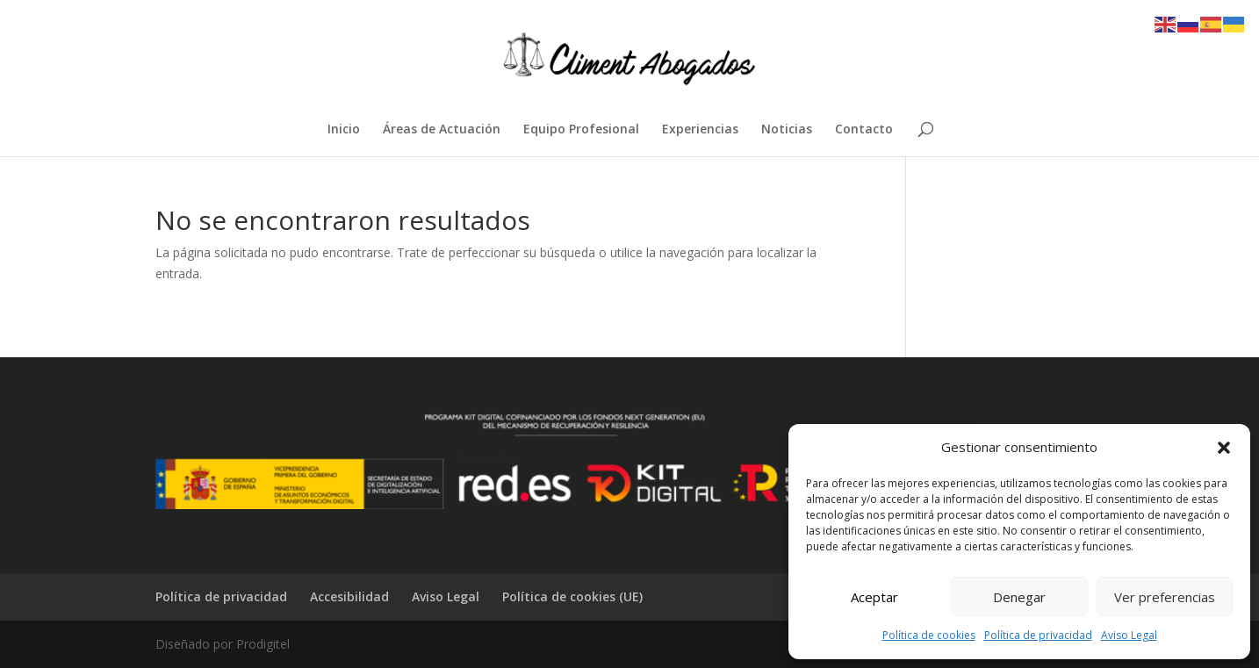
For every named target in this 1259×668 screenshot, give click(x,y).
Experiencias (700, 130)
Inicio (343, 130)
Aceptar (874, 597)
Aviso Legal (1129, 635)
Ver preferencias (1164, 597)
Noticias (786, 130)
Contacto (864, 130)
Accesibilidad (349, 596)
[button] (1224, 447)
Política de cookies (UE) (572, 596)
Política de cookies (928, 635)
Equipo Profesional (581, 130)
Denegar (1019, 597)
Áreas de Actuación (441, 130)
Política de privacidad (1038, 635)
